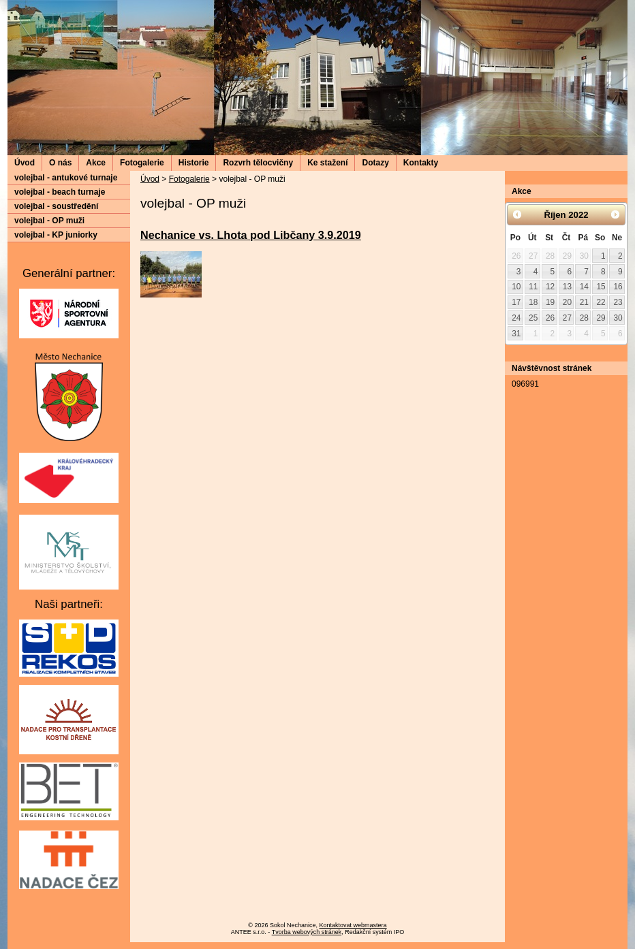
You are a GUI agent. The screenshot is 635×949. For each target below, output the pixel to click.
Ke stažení (327, 162)
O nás (60, 162)
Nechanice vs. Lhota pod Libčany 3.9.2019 (250, 235)
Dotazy (375, 162)
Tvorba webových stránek (307, 932)
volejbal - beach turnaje (59, 192)
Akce (96, 162)
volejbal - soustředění (56, 206)
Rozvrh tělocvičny (258, 162)
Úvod (24, 162)
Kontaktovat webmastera (353, 925)
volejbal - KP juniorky (55, 235)
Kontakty (420, 162)
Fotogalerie (142, 162)
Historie (194, 162)
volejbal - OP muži (49, 220)
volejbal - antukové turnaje (65, 177)
